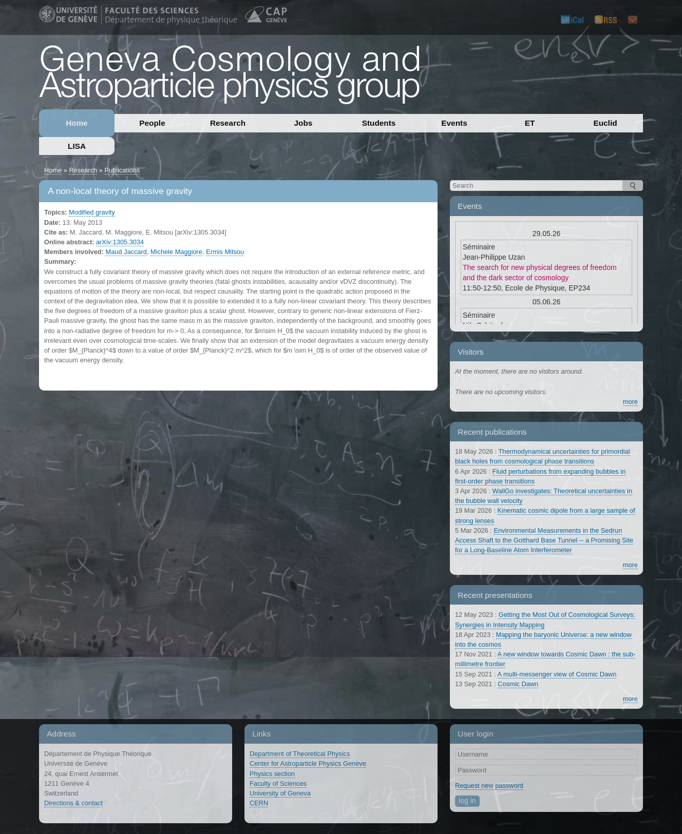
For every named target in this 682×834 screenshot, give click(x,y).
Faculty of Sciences (278, 783)
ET (530, 123)
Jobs (303, 123)
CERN (259, 803)
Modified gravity (92, 212)
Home (77, 123)
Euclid (605, 123)
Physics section (272, 774)
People (152, 123)
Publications (122, 170)
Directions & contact (73, 803)
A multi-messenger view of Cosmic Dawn (557, 674)
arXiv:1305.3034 (120, 242)
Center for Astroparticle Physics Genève (308, 763)
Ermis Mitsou (225, 252)
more (630, 401)
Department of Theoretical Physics (300, 754)
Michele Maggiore (176, 252)
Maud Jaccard (125, 252)
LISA (77, 146)
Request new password (489, 785)
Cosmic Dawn (518, 684)
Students (379, 123)
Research (227, 123)
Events (454, 123)
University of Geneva (280, 793)
